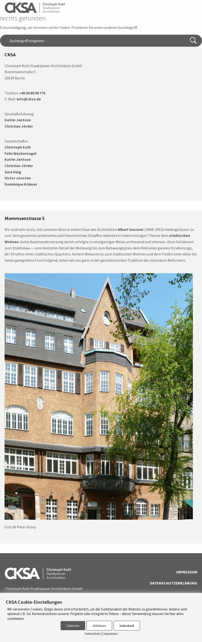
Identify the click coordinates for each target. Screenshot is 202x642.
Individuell (127, 625)
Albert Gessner (131, 229)
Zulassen (72, 625)
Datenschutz (93, 634)
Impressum (186, 572)
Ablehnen (99, 625)
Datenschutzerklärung (173, 583)
